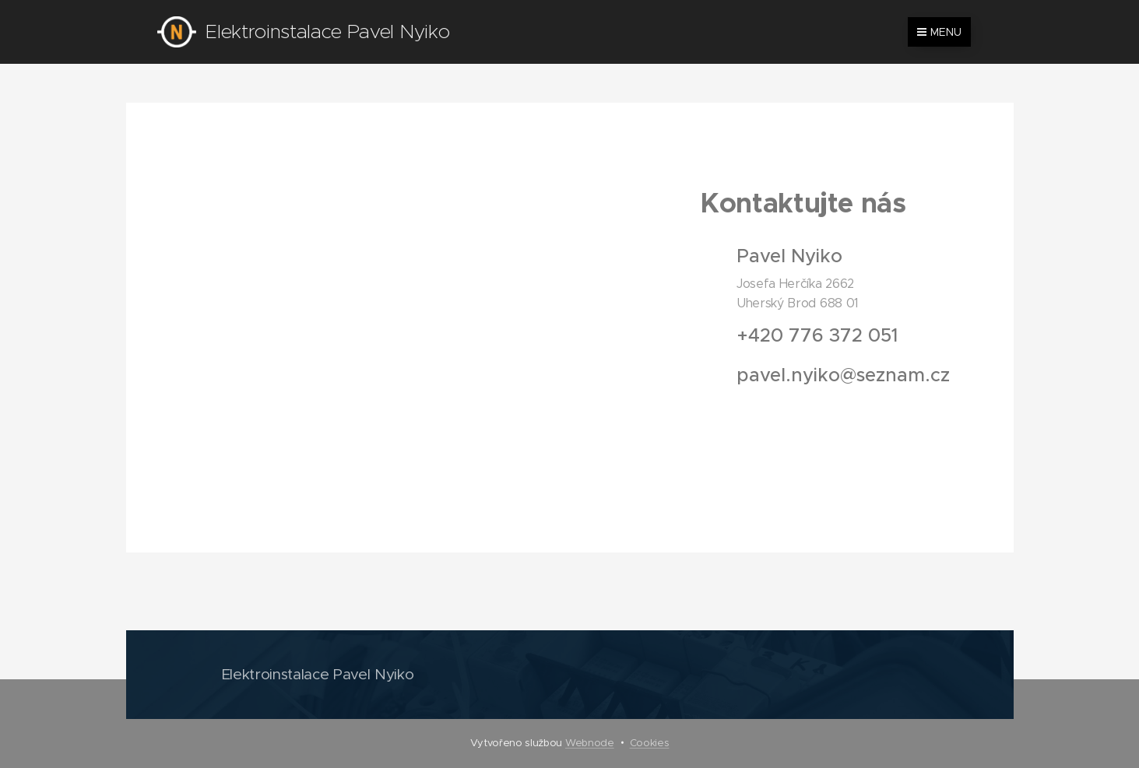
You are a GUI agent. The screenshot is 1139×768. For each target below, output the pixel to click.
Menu (939, 32)
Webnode (589, 742)
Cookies (650, 742)
